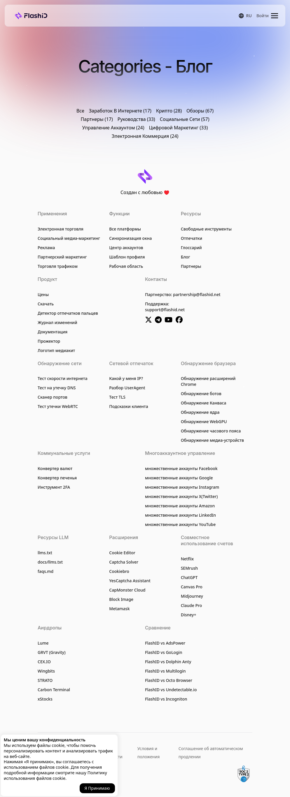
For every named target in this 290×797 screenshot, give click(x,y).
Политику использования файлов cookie (55, 775)
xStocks (45, 699)
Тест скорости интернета (63, 378)
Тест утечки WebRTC (58, 406)
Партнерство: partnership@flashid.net (183, 294)
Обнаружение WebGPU (204, 421)
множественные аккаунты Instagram (182, 487)
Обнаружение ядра (200, 412)
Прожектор (49, 341)
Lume (43, 643)
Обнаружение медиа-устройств (212, 440)
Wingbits (46, 671)
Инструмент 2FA (54, 487)
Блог (185, 257)
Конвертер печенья (57, 478)
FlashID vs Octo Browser (168, 680)
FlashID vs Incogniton (166, 699)
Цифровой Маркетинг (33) (178, 127)
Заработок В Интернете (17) (120, 111)
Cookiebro (119, 571)
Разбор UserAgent (127, 387)
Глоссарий (191, 247)
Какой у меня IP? (126, 378)
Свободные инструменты (206, 229)
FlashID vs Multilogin (165, 671)
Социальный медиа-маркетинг (69, 238)
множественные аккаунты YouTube (180, 524)
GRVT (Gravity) (52, 652)
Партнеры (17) (97, 119)
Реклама (46, 247)
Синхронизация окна (130, 238)
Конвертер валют (55, 468)
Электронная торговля (60, 229)
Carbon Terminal (54, 689)
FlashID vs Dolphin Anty (168, 661)
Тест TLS (117, 397)
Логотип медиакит (56, 350)
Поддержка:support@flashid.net (165, 306)
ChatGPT (189, 577)
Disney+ (188, 614)
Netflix (187, 559)
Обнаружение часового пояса (211, 431)
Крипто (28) (169, 111)
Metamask (119, 608)
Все (80, 111)
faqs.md (45, 571)
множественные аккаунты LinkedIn (180, 515)
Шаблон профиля (127, 257)
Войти (262, 15)
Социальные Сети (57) (184, 119)
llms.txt (45, 552)
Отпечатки (191, 238)
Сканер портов (52, 397)
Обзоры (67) (200, 111)
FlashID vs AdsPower (165, 643)
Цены (43, 294)
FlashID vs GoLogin (163, 652)
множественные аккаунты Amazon (180, 506)
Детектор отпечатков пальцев (68, 313)
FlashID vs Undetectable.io (171, 689)
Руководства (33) (136, 119)
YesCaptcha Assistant (129, 580)
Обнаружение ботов (201, 393)
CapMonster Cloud (127, 590)
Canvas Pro (191, 587)
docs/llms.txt (50, 562)
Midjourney (192, 596)
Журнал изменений (57, 322)
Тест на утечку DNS (57, 387)
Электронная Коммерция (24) (145, 136)
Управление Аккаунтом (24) (113, 127)
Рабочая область (126, 266)
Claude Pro (191, 605)
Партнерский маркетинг (62, 257)
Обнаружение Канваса (203, 403)
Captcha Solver (123, 562)
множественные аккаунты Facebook (181, 468)
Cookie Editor (122, 552)
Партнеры (191, 266)
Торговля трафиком (58, 266)
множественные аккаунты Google (179, 478)
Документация (52, 332)
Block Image (121, 599)
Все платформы (125, 229)
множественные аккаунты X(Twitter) (181, 496)
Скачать (46, 304)
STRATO (45, 680)
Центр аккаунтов (126, 247)
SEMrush (189, 568)
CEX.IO (44, 661)
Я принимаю (97, 788)
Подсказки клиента (128, 406)
